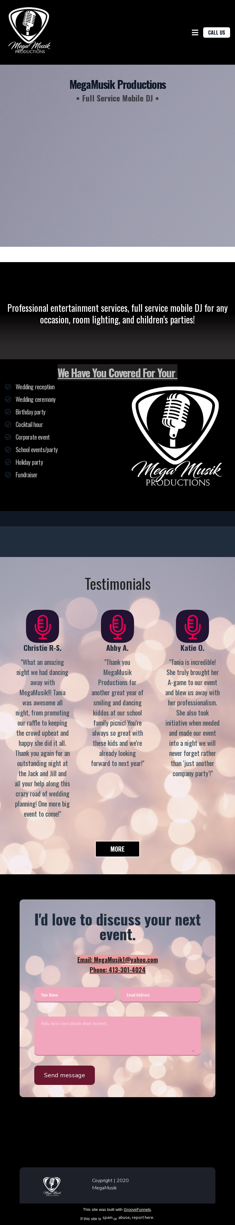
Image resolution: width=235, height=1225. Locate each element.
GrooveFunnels (137, 1209)
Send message (64, 1075)
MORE (117, 848)
